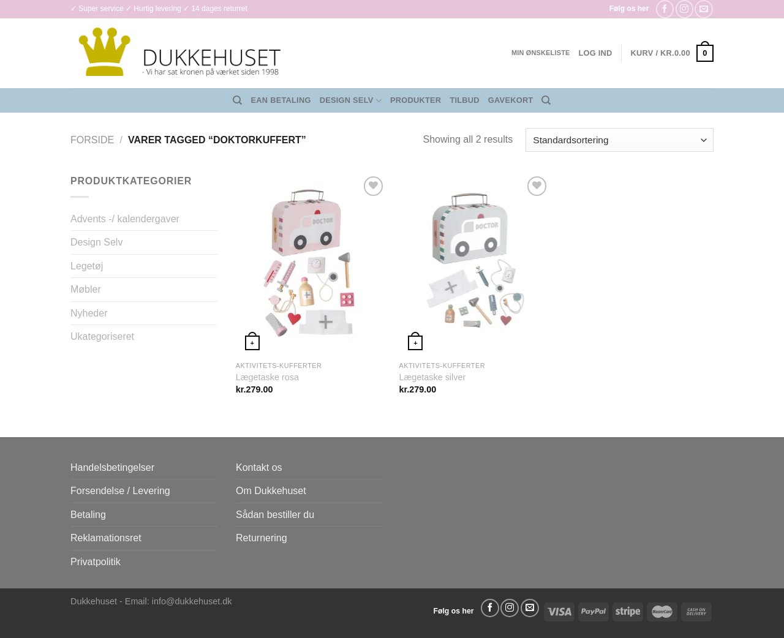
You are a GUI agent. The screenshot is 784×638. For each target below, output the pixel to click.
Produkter (415, 100)
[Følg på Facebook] (665, 9)
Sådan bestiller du (275, 514)
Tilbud (464, 100)
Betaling (88, 514)
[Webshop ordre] (620, 140)
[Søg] (237, 100)
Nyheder (88, 313)
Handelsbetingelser (112, 467)
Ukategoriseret (102, 336)
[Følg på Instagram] (684, 9)
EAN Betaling (281, 100)
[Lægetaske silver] (474, 264)
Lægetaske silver (432, 377)
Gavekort (510, 100)
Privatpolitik (95, 562)
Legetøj (86, 266)
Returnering (261, 538)
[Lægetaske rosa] (311, 264)
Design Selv (351, 101)
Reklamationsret (105, 538)
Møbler (85, 289)
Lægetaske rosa (267, 377)
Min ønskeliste (540, 52)
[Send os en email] (703, 9)
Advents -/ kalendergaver (124, 219)
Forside (92, 140)
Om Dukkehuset (271, 491)
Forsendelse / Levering (120, 491)
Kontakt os (259, 467)
